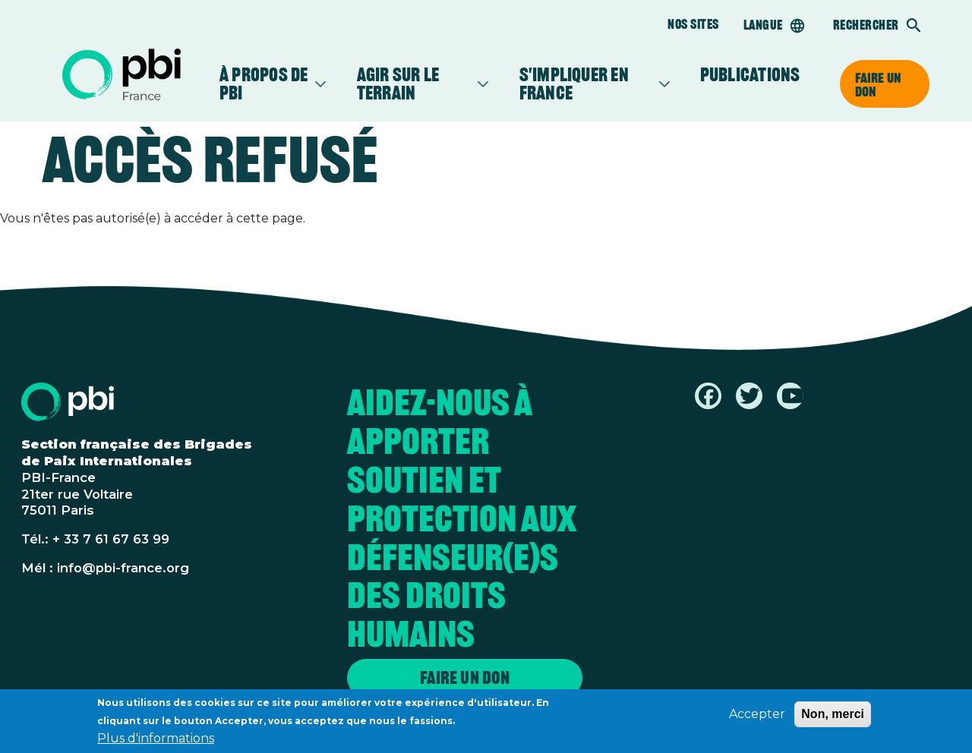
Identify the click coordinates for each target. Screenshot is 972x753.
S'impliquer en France (587, 83)
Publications (750, 74)
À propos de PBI (265, 83)
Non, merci (832, 718)
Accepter (757, 718)
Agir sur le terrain (415, 83)
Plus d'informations (155, 743)
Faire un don (878, 84)
